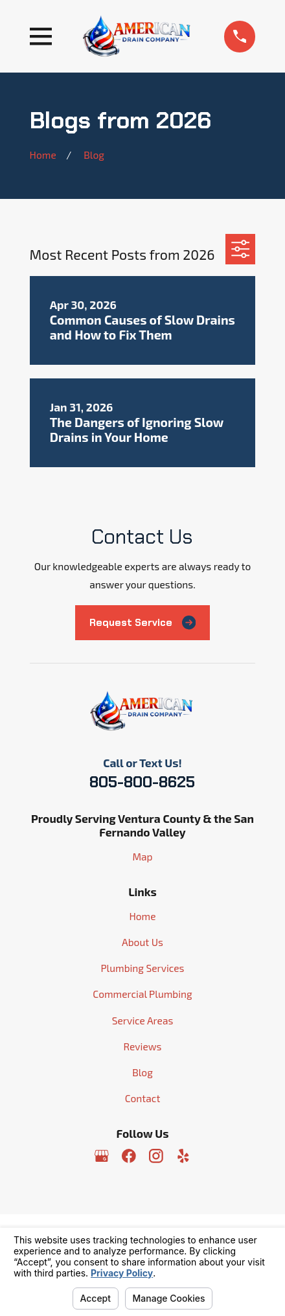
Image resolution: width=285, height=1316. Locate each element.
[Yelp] (183, 1156)
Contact (143, 1098)
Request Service (142, 622)
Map (142, 856)
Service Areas (143, 1020)
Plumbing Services (142, 968)
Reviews (143, 1046)
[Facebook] (129, 1156)
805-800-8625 (142, 782)
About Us (142, 942)
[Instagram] (156, 1156)
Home (142, 916)
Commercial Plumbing (142, 993)
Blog (142, 1072)
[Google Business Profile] (102, 1156)
